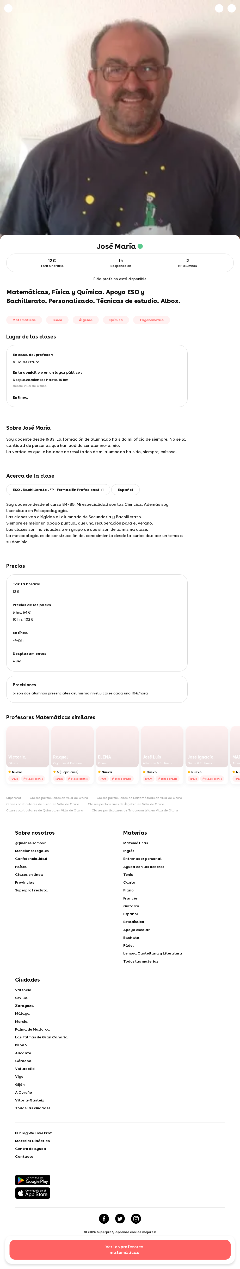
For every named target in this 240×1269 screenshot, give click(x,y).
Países (21, 868)
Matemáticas (136, 843)
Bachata (131, 943)
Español (130, 918)
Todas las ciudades (33, 1122)
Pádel (128, 952)
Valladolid (25, 1081)
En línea (20, 397)
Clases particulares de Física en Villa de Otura (42, 804)
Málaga (23, 1022)
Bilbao (21, 1056)
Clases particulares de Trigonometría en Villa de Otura (135, 810)
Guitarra (131, 910)
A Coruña (24, 1106)
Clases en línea (29, 876)
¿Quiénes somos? (30, 843)
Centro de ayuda (31, 1164)
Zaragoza (25, 1014)
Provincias (24, 885)
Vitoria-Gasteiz (30, 1114)
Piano (128, 893)
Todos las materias (141, 968)
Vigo (19, 1089)
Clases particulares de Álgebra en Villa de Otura (126, 804)
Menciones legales (32, 851)
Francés (130, 902)
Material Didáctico (33, 1156)
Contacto (24, 1173)
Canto (129, 885)
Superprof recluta (31, 893)
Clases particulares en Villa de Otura (59, 798)
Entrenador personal (142, 860)
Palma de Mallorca (33, 1039)
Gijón (20, 1097)
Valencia (23, 997)
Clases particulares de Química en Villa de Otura (44, 810)
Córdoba (23, 1072)
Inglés (128, 851)
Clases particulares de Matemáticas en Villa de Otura (139, 798)
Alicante (23, 1064)
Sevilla (21, 1006)
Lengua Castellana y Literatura (153, 960)
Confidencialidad (31, 860)
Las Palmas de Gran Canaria (42, 1047)
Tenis (128, 876)
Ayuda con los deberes (144, 868)
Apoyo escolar (136, 935)
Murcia (21, 1031)
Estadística (134, 927)
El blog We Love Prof (33, 1148)
